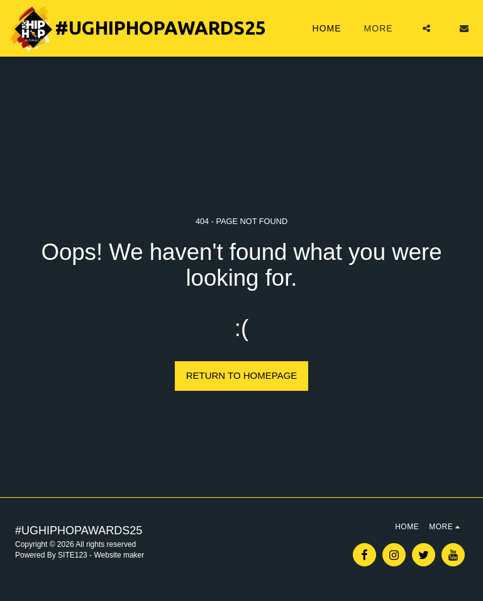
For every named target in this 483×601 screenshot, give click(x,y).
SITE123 (72, 555)
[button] (426, 28)
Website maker (119, 555)
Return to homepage (241, 375)
